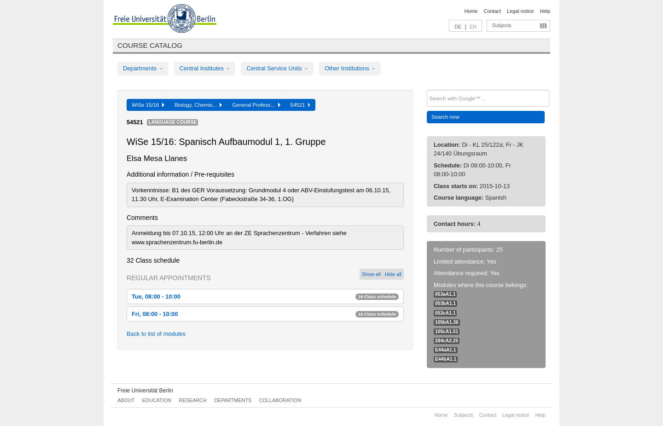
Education (156, 400)
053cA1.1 (445, 313)
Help (545, 11)
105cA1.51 (446, 331)
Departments (143, 68)
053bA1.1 (445, 303)
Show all (371, 274)
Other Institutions (350, 68)
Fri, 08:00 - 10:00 (265, 314)
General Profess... (256, 105)
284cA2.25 (446, 340)
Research (192, 400)
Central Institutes (205, 68)
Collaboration (280, 400)
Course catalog (149, 45)
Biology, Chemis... (198, 105)
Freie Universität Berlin (145, 390)
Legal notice (520, 11)
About (125, 400)
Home (470, 11)
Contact (491, 11)
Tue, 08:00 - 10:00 (265, 296)
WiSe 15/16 (148, 105)
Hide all (393, 274)
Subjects (502, 25)
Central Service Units (277, 68)
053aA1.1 (445, 294)
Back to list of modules (156, 333)
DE (457, 26)
